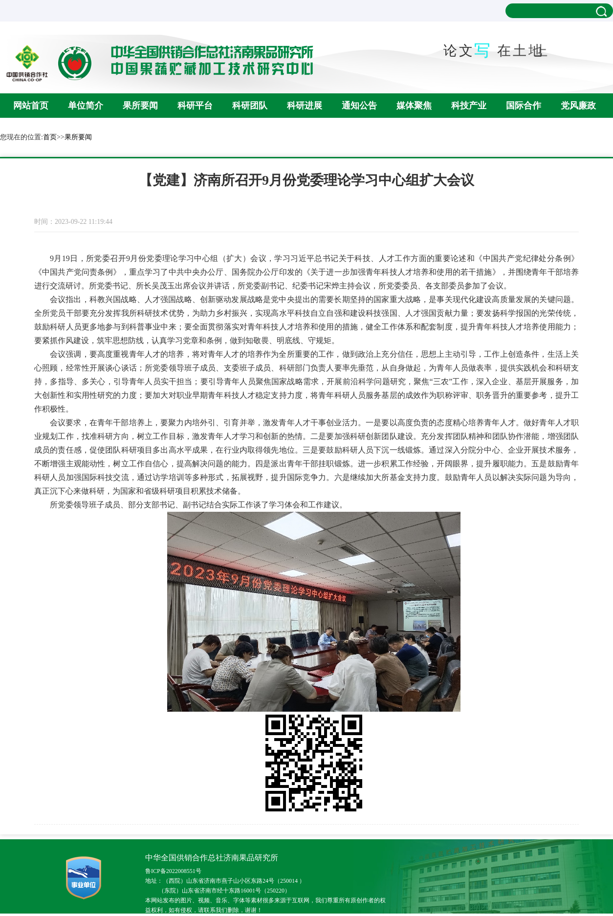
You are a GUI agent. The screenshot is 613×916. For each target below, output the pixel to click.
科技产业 (468, 105)
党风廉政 (578, 105)
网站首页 (30, 105)
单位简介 (85, 105)
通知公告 (359, 105)
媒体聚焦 (414, 105)
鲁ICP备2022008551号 (173, 871)
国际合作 (523, 105)
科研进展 (304, 105)
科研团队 (249, 105)
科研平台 (195, 105)
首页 (50, 137)
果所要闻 (140, 105)
